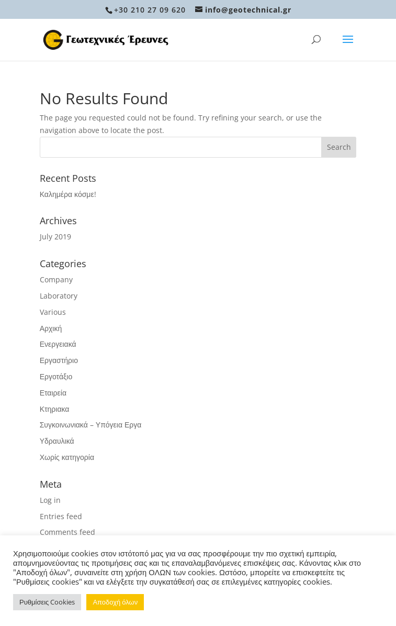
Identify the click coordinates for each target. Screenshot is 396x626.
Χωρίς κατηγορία (67, 457)
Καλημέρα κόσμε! (68, 194)
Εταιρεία (53, 393)
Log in (50, 500)
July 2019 (55, 236)
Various (53, 312)
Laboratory (58, 296)
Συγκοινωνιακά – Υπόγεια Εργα (91, 425)
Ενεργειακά (58, 344)
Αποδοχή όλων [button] (115, 602)
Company (56, 279)
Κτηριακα (55, 409)
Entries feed (61, 516)
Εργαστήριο (59, 360)
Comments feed (67, 532)
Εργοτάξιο (56, 376)
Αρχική (51, 328)
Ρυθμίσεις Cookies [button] (47, 602)
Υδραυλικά (57, 441)
